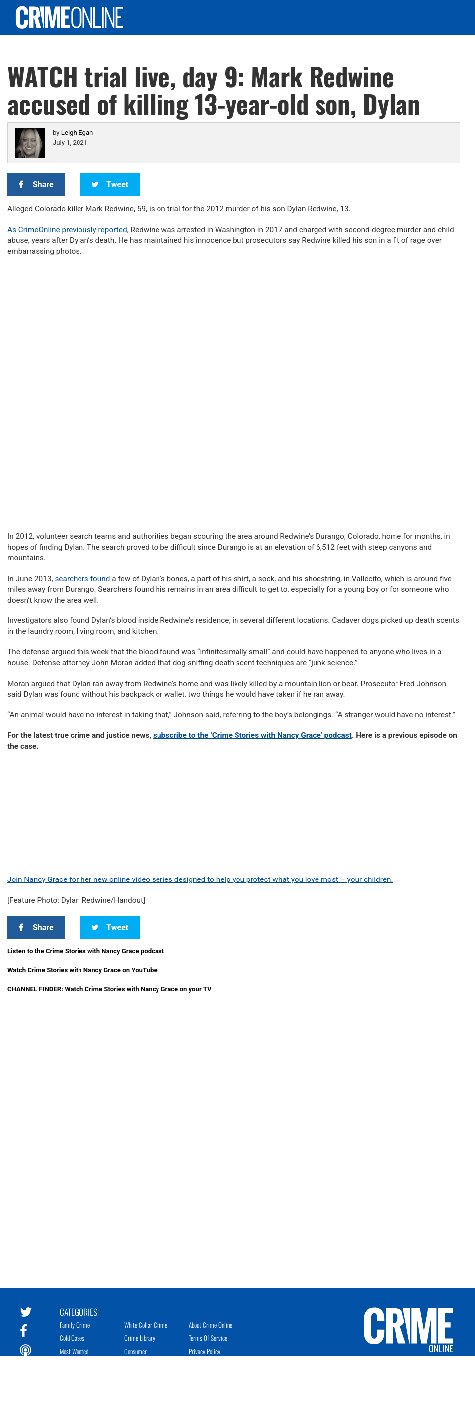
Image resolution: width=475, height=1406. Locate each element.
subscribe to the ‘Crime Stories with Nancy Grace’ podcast (252, 735)
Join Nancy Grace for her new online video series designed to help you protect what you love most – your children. (200, 879)
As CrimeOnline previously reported (67, 229)
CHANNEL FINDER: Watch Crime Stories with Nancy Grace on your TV (109, 989)
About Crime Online (210, 1325)
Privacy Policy (204, 1351)
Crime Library (139, 1338)
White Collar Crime (145, 1325)
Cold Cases (72, 1338)
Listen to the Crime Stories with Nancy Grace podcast (85, 951)
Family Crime (75, 1325)
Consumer (135, 1351)
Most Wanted (74, 1351)
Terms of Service (208, 1338)
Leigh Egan (77, 132)
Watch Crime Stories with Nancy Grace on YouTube (82, 970)
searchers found (82, 578)
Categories (78, 1311)
